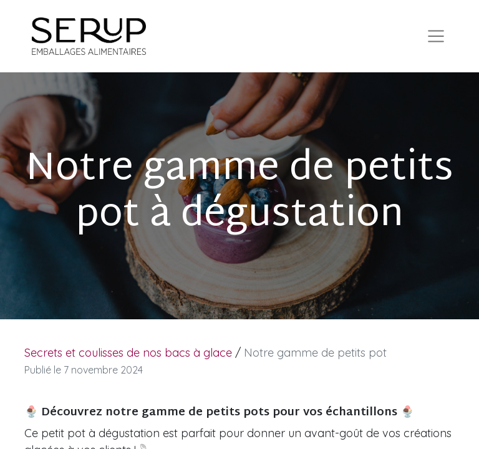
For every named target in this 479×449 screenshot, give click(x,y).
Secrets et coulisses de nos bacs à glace (128, 352)
